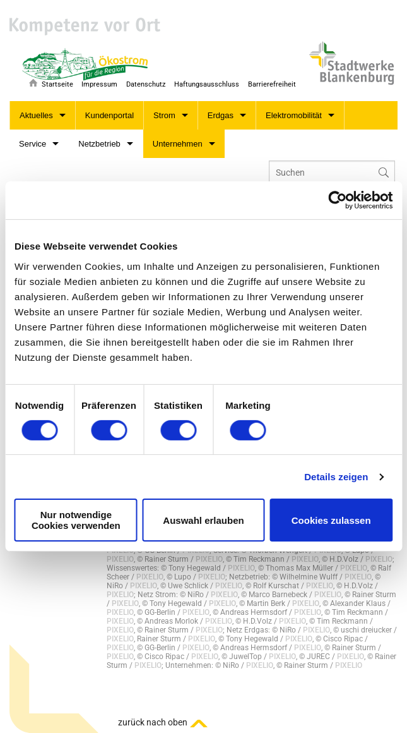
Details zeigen (336, 476)
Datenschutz (145, 84)
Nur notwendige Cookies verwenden (76, 520)
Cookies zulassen (331, 520)
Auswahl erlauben (203, 520)
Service (32, 143)
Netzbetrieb (99, 143)
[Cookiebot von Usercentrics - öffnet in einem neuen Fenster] (337, 200)
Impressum (99, 84)
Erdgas (220, 115)
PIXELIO (120, 559)
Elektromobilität (294, 115)
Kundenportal (109, 115)
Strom (164, 115)
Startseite (57, 84)
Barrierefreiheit (272, 84)
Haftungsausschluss (206, 84)
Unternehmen (178, 143)
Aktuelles (36, 115)
